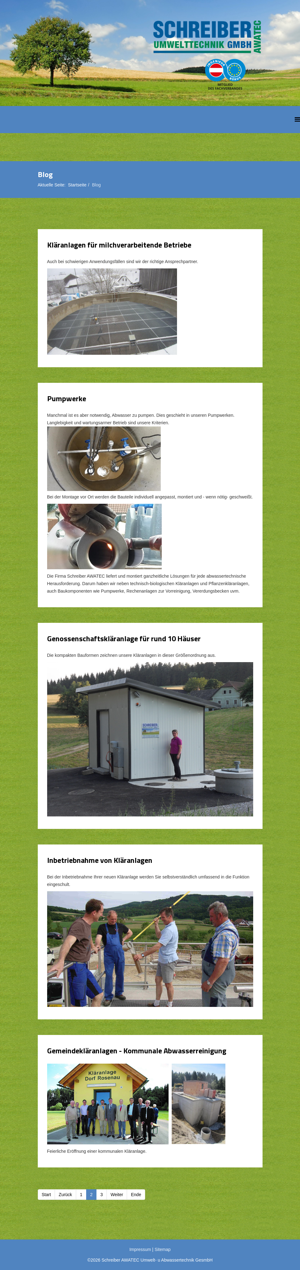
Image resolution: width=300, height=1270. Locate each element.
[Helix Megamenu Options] (297, 119)
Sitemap (162, 1249)
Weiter (117, 1194)
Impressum (140, 1249)
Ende (136, 1194)
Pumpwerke (66, 398)
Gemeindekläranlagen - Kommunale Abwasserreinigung (136, 1050)
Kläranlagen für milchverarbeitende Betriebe (119, 244)
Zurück (65, 1194)
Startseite (77, 184)
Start (46, 1194)
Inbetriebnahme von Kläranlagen (99, 860)
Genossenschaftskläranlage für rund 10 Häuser (124, 638)
